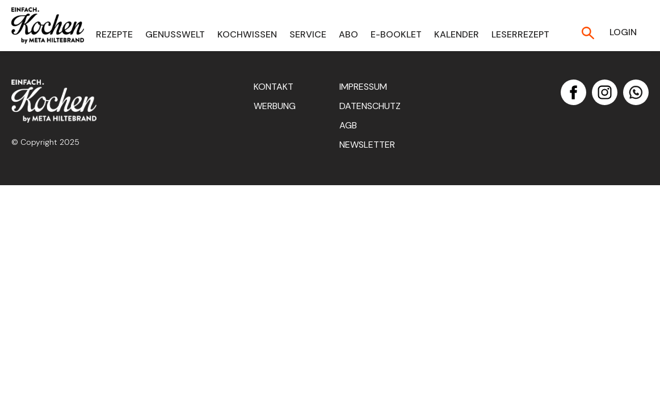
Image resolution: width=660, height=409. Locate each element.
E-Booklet (396, 34)
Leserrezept (520, 34)
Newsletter (367, 145)
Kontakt (273, 87)
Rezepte (114, 34)
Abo (348, 34)
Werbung (275, 106)
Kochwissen (247, 34)
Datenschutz (370, 106)
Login (623, 32)
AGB (348, 125)
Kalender (456, 34)
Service (307, 34)
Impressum (363, 87)
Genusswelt (175, 34)
